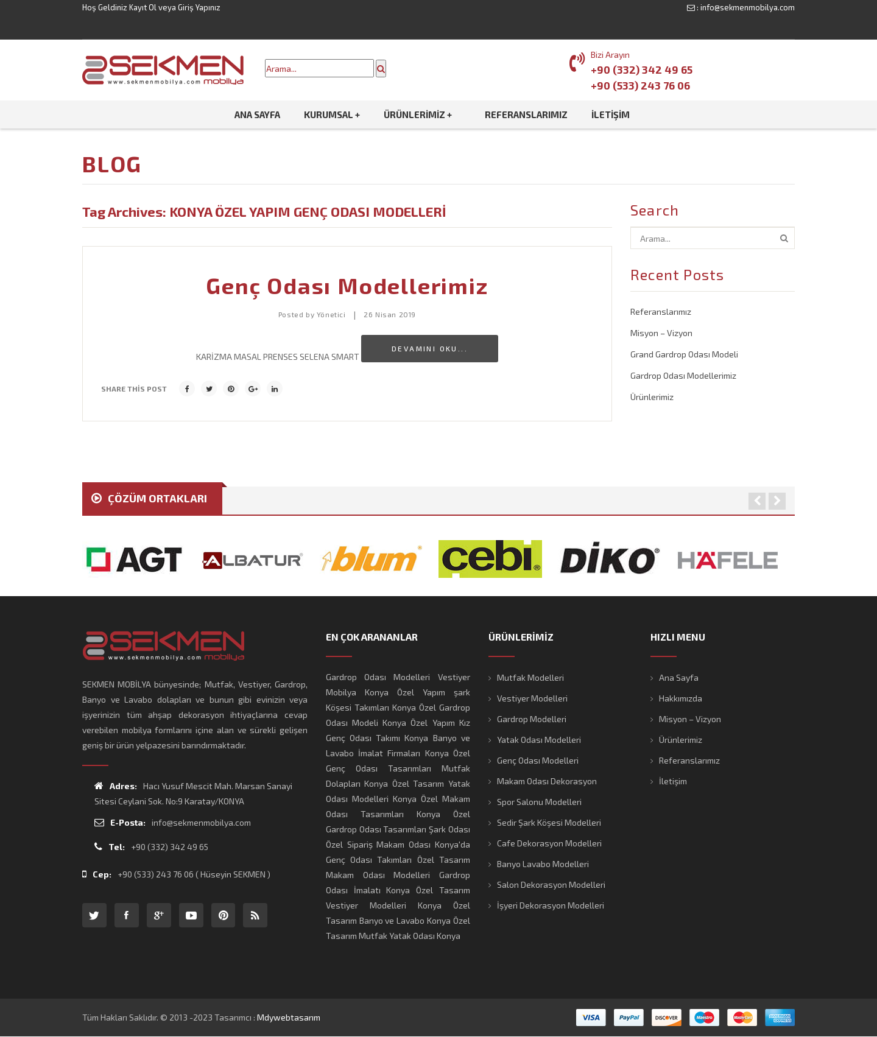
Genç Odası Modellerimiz (347, 285)
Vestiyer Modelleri (532, 698)
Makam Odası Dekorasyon (547, 781)
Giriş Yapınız (199, 7)
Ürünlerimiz (652, 397)
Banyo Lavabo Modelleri (543, 864)
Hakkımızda (680, 698)
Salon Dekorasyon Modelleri (551, 884)
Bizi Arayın (610, 54)
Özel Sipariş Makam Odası (378, 844)
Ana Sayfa (679, 677)
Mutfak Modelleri (530, 677)
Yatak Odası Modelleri (539, 739)
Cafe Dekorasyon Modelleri (549, 843)
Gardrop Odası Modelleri (378, 677)
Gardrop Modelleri (531, 719)
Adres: (115, 786)
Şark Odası (449, 829)
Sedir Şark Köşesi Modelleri (549, 822)
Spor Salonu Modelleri (539, 801)
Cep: (96, 874)
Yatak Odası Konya (424, 935)
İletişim (673, 781)
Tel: (109, 847)
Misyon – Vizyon (661, 333)
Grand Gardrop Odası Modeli (684, 354)
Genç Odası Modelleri (538, 760)
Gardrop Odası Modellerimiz (683, 375)
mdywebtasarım (288, 1017)
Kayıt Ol (143, 7)
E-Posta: (120, 822)
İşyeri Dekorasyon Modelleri (550, 905)
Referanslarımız (660, 311)
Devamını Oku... (430, 348)
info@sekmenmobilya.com (747, 7)
